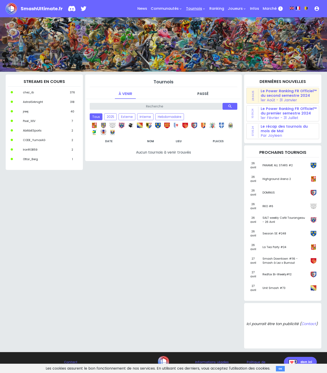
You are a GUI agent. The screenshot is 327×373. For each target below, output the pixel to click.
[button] (316, 8)
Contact (308, 323)
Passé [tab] (202, 93)
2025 (110, 116)
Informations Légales (212, 362)
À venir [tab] (125, 93)
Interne (145, 116)
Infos (254, 8)
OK (280, 369)
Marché (273, 8)
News (142, 8)
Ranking (216, 8)
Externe (127, 116)
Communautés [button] (166, 8)
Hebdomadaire (169, 116)
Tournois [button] (196, 8)
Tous (96, 116)
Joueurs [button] (237, 8)
